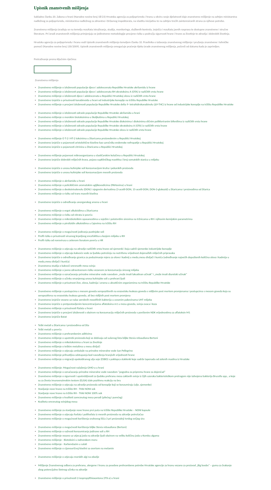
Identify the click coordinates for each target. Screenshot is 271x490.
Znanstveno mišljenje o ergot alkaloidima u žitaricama (68, 210)
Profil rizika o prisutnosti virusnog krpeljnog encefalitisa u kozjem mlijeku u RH (81, 236)
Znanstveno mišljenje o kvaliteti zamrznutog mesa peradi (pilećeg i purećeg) (80, 397)
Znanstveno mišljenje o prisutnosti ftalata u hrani (65, 308)
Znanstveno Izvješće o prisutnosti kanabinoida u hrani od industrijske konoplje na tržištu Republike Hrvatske (98, 100)
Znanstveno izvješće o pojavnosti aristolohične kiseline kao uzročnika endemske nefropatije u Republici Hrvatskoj (100, 142)
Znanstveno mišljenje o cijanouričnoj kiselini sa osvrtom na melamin (76, 448)
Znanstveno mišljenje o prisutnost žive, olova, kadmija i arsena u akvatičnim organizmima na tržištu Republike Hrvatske (104, 282)
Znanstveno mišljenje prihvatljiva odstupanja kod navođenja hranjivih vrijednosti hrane (86, 354)
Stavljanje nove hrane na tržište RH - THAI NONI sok (66, 388)
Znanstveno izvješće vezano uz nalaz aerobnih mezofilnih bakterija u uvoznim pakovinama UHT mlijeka (95, 299)
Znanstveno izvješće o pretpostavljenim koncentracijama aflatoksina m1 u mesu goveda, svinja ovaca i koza (97, 304)
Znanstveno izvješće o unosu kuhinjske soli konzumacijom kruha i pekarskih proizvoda (85, 168)
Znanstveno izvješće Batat (52, 316)
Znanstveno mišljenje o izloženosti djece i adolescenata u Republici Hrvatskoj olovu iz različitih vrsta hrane (97, 95)
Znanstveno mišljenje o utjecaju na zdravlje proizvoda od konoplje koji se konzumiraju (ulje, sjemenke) (95, 384)
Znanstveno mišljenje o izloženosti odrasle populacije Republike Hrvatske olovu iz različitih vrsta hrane (94, 129)
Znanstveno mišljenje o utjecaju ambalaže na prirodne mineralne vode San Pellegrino (85, 350)
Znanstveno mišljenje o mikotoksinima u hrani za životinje (70, 342)
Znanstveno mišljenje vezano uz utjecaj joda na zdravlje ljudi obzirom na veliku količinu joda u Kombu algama (98, 435)
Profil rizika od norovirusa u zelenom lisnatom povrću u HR (70, 240)
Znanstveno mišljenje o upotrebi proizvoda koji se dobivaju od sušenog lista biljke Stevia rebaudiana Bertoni (98, 337)
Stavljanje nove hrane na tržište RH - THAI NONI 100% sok (70, 393)
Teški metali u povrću (50, 329)
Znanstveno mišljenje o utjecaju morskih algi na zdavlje (68, 456)
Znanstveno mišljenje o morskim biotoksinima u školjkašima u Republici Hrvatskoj (83, 117)
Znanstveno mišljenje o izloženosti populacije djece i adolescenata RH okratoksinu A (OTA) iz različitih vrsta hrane (100, 91)
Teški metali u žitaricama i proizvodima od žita (63, 325)
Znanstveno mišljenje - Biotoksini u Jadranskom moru (67, 439)
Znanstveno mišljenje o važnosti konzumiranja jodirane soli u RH (73, 431)
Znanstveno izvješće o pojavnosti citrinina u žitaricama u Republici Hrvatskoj (80, 146)
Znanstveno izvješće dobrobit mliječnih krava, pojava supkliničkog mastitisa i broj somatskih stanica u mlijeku (98, 159)
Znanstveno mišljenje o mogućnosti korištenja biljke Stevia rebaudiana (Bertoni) (82, 427)
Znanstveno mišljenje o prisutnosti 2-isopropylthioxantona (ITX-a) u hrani (78, 478)
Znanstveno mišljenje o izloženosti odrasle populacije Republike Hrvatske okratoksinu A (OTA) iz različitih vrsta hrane (102, 125)
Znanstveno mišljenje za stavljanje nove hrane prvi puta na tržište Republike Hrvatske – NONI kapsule (94, 410)
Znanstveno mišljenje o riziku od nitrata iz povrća (65, 214)
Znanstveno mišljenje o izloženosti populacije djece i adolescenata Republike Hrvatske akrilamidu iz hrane (96, 87)
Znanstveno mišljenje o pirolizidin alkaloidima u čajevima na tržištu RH (77, 223)
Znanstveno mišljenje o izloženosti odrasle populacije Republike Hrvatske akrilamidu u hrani (89, 112)
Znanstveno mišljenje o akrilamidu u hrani (61, 180)
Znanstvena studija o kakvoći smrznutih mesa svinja (66, 265)
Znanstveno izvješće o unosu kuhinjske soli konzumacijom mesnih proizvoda (80, 172)
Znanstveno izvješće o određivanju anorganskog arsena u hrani (73, 202)
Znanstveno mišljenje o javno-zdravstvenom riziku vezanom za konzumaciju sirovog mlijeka (88, 270)
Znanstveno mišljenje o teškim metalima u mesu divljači (69, 346)
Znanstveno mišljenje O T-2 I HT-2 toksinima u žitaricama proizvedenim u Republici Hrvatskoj (89, 138)
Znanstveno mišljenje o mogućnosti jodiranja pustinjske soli (71, 231)
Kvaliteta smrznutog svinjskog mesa (57, 401)
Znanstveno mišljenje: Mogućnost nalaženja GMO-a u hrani (71, 367)
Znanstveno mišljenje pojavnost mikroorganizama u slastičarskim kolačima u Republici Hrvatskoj (91, 155)
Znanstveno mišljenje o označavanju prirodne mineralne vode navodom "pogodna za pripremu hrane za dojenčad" (101, 371)
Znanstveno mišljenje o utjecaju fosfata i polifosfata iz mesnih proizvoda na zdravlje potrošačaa (90, 414)
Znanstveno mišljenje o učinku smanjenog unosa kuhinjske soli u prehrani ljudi (81, 278)
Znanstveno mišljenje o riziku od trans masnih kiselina (68, 193)
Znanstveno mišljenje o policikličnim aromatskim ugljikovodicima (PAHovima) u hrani (85, 185)
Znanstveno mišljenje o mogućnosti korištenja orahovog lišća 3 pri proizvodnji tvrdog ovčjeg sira (91, 418)
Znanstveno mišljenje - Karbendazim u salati (62, 444)
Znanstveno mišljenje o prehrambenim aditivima (65, 333)
